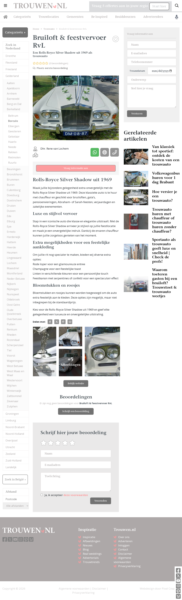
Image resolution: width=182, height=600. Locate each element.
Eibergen (13, 126)
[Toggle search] (177, 5)
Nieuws (87, 545)
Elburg (11, 221)
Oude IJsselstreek (14, 312)
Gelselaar (14, 136)
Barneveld (13, 99)
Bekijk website (76, 383)
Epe (9, 226)
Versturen (137, 113)
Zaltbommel (14, 396)
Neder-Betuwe (16, 278)
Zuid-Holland (13, 460)
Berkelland (13, 109)
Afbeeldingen (91, 541)
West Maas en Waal (15, 373)
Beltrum (13, 115)
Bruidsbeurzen (125, 17)
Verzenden (100, 500)
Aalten (11, 83)
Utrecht (10, 447)
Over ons (123, 537)
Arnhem (12, 93)
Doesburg (13, 195)
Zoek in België (14, 479)
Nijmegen (13, 289)
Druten (11, 205)
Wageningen (15, 361)
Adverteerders (153, 17)
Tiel (9, 350)
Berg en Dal (14, 104)
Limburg (11, 420)
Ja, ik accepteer (66, 495)
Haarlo (12, 142)
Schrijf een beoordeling (75, 411)
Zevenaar (12, 401)
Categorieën (22, 17)
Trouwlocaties (49, 17)
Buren (11, 185)
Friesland (11, 69)
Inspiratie (89, 537)
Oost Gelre (13, 305)
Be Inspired (99, 17)
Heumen (12, 252)
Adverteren (125, 541)
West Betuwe (15, 366)
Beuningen (13, 169)
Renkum (12, 329)
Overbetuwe (14, 319)
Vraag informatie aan (76, 168)
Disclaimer (125, 554)
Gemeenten (75, 17)
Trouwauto (49, 29)
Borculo (13, 121)
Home (36, 29)
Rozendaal (13, 340)
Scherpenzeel (15, 345)
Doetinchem (14, 200)
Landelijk (11, 467)
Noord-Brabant (15, 427)
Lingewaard (14, 258)
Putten (11, 324)
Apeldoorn (13, 88)
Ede (9, 216)
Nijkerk (11, 284)
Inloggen (123, 545)
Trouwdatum (137, 70)
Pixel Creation (171, 588)
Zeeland (10, 454)
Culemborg (14, 190)
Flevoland (11, 62)
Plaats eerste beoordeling (50, 68)
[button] (5, 5)
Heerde (11, 247)
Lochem (11, 263)
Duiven (11, 211)
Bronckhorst (14, 174)
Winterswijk (14, 391)
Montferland (14, 273)
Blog (86, 549)
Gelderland (12, 76)
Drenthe (11, 56)
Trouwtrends (91, 562)
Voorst (11, 355)
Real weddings (92, 554)
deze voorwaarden (75, 495)
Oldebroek (13, 299)
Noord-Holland (15, 434)
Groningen (12, 414)
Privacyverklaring (129, 566)
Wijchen (11, 385)
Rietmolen (14, 157)
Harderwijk (13, 237)
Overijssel (11, 440)
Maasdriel (13, 268)
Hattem (11, 242)
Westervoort (14, 380)
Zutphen (12, 406)
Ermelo (11, 232)
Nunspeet (13, 294)
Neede (12, 147)
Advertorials (91, 558)
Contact (123, 549)
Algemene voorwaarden (74, 588)
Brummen (13, 179)
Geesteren (14, 131)
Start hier (159, 6)
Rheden (11, 335)
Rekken (12, 152)
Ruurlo (12, 162)
